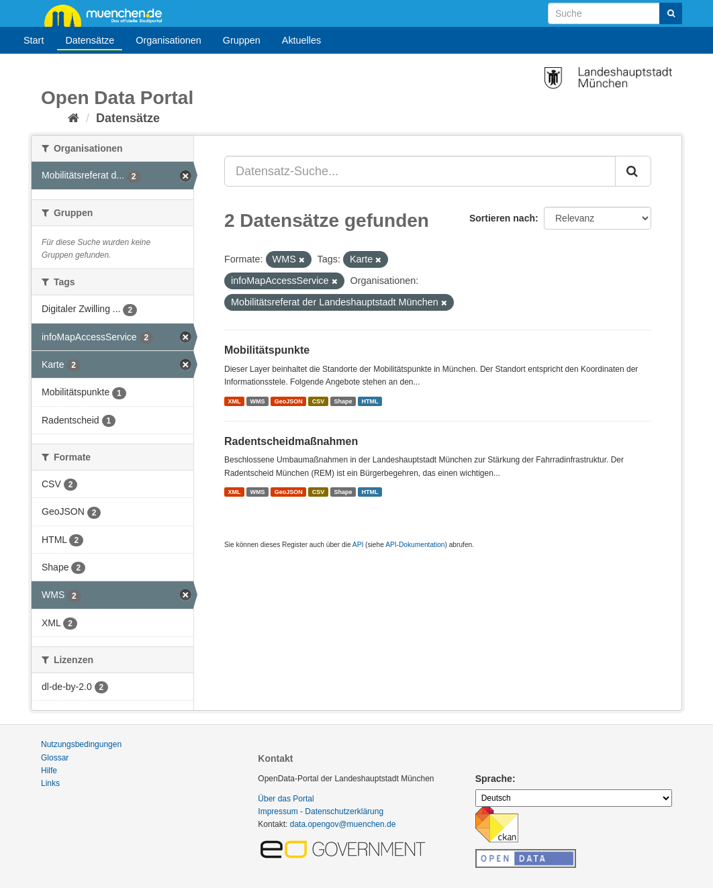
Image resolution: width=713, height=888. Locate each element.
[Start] (73, 118)
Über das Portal (286, 798)
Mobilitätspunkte (267, 350)
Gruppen (241, 40)
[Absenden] (670, 13)
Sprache (493, 778)
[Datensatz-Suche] (615, 13)
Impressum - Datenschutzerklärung (320, 811)
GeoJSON (289, 400)
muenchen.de (108, 14)
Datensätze (89, 40)
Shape (343, 400)
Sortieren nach (502, 218)
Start (33, 40)
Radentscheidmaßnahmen (291, 441)
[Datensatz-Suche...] (420, 171)
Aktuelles (301, 40)
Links (50, 783)
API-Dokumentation (414, 544)
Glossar (54, 757)
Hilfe (49, 770)
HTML (370, 400)
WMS (257, 400)
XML (234, 400)
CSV (318, 400)
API (357, 544)
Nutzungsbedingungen (81, 744)
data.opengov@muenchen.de (343, 824)
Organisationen (168, 40)
